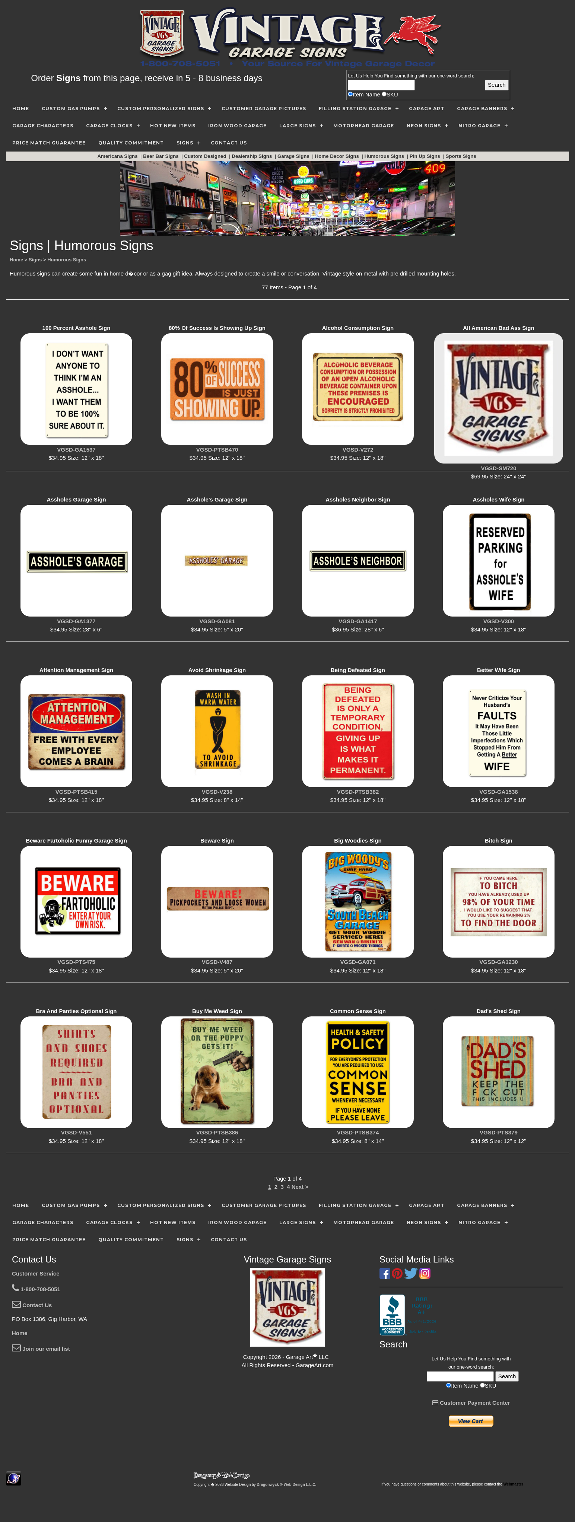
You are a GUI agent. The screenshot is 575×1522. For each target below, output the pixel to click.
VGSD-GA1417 (358, 621)
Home (20, 1333)
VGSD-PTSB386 (217, 1132)
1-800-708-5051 (36, 1289)
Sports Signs (462, 156)
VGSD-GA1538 (498, 792)
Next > (300, 1187)
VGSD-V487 (217, 962)
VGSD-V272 (358, 449)
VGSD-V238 (217, 792)
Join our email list (41, 1349)
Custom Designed (206, 156)
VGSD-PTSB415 (76, 792)
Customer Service (36, 1273)
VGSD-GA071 (357, 962)
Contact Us (32, 1305)
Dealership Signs (252, 156)
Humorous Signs (385, 156)
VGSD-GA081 (217, 621)
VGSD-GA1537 (76, 449)
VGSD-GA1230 (498, 962)
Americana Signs (118, 156)
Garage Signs (294, 156)
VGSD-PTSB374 (358, 1132)
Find (388, 76)
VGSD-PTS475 (76, 962)
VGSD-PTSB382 (358, 792)
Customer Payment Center (471, 1403)
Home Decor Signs (337, 156)
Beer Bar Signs (161, 156)
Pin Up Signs (426, 156)
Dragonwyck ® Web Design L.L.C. (286, 1485)
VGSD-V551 (76, 1132)
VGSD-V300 (498, 621)
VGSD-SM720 (498, 468)
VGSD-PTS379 (499, 1132)
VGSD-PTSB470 (217, 449)
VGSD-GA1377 (76, 621)
